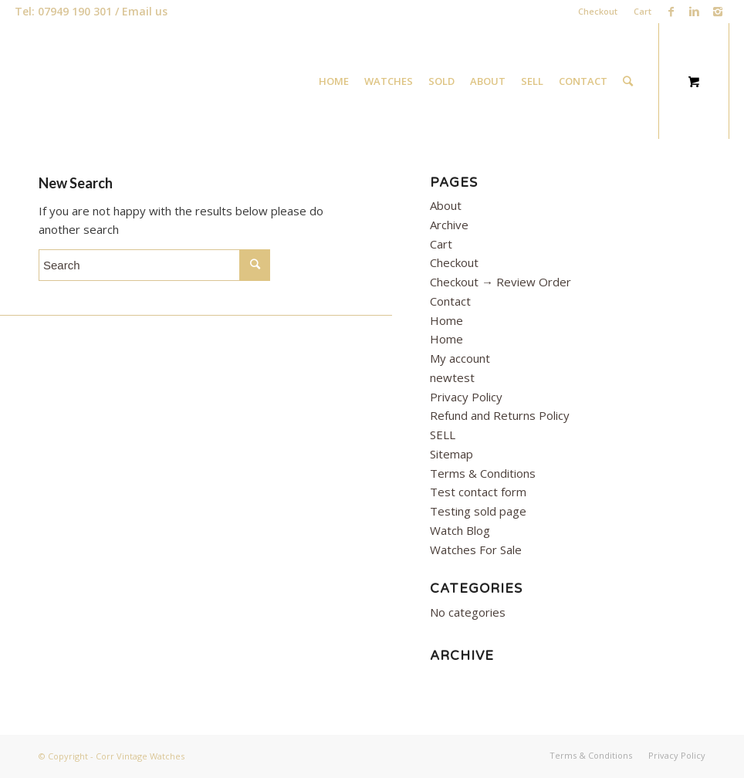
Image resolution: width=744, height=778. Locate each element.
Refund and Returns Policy (500, 415)
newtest (452, 377)
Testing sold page (478, 511)
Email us (144, 11)
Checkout (597, 11)
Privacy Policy (466, 396)
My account (460, 358)
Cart (642, 11)
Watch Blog (460, 530)
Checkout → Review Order (500, 281)
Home (446, 320)
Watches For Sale (476, 549)
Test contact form (478, 491)
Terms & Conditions (483, 473)
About (446, 205)
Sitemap (451, 454)
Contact (450, 301)
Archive (449, 224)
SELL (442, 434)
